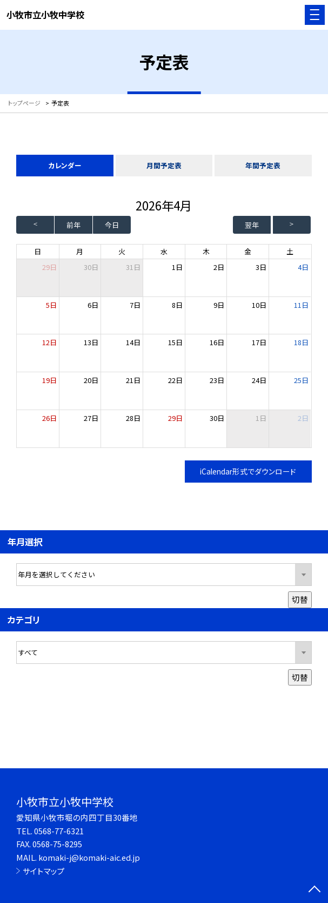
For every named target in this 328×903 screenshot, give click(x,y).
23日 (217, 380)
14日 (133, 342)
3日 (261, 267)
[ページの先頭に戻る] (314, 890)
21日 (133, 380)
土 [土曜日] (289, 251)
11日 (301, 305)
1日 (177, 267)
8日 (177, 305)
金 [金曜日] (247, 251)
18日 (301, 342)
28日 (133, 418)
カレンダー (65, 165)
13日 (91, 342)
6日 (93, 305)
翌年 (252, 225)
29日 (175, 418)
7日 (135, 305)
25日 (301, 380)
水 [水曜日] (164, 251)
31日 (133, 267)
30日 (91, 267)
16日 (217, 342)
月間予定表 (164, 165)
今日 (112, 225)
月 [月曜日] (79, 251)
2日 (218, 267)
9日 (218, 305)
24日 (259, 380)
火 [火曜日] (121, 251)
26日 (49, 418)
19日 (49, 380)
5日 (51, 305)
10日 (259, 305)
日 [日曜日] (37, 251)
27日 (91, 418)
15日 (175, 342)
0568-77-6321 (59, 830)
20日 (91, 380)
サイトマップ (44, 870)
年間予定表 (262, 165)
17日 (259, 342)
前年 (73, 225)
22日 (175, 380)
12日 (49, 342)
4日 (303, 267)
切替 (300, 599)
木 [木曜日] (206, 251)
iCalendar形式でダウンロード (248, 471)
